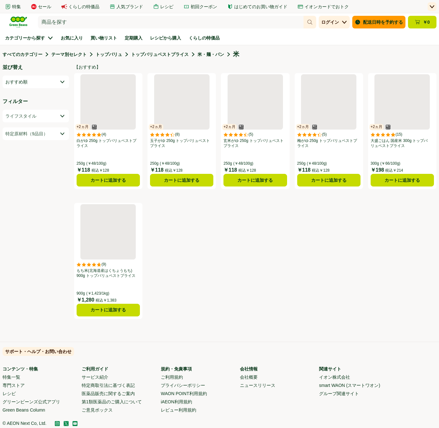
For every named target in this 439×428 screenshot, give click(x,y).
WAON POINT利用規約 (184, 393)
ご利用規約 (172, 377)
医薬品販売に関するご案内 (108, 393)
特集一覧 (11, 377)
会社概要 (249, 377)
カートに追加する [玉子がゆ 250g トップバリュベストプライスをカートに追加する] (181, 180)
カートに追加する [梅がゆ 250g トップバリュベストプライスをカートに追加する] (329, 180)
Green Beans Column (24, 410)
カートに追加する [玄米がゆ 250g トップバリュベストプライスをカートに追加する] (255, 180)
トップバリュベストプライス (160, 54)
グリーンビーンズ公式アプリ (31, 401)
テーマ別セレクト (69, 54)
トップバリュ (109, 54)
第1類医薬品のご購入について (112, 401)
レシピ (9, 393)
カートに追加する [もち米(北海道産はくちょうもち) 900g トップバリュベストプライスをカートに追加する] (108, 309)
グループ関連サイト (339, 393)
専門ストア (14, 385)
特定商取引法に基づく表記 (108, 385)
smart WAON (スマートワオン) (349, 385)
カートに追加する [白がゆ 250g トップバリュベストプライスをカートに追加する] (108, 180)
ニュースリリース (257, 385)
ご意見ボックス (97, 410)
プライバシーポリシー (183, 385)
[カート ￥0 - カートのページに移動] (422, 22)
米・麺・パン (211, 54)
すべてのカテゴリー (22, 54)
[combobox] (171, 22)
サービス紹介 (95, 377)
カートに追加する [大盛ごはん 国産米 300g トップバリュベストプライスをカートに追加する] (402, 180)
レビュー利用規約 (178, 410)
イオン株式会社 (334, 377)
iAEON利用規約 (176, 401)
